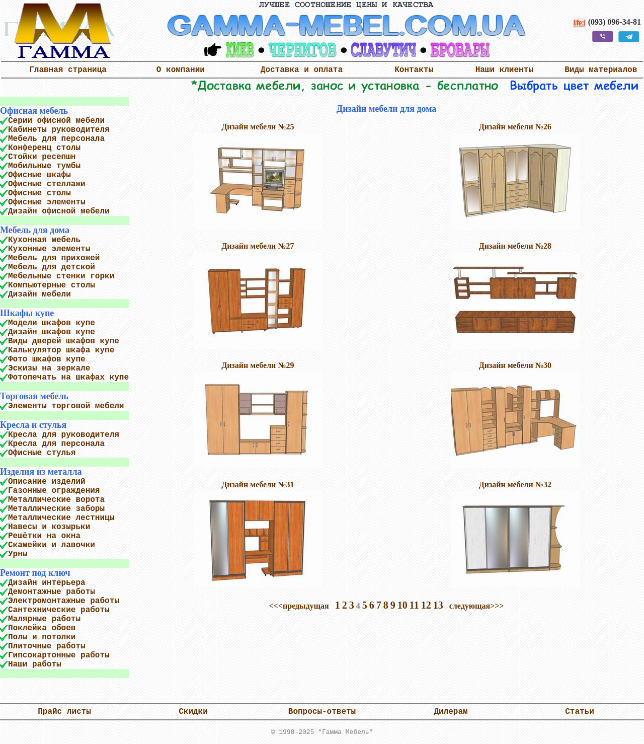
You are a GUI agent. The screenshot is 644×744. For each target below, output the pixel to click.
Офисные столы (39, 193)
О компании (180, 70)
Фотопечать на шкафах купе (68, 377)
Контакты (413, 70)
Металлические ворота (56, 499)
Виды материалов (601, 70)
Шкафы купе (27, 313)
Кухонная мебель (44, 240)
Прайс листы (64, 711)
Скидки (193, 711)
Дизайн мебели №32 (515, 484)
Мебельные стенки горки (61, 276)
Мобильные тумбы (44, 166)
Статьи (579, 711)
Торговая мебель (34, 396)
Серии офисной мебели (56, 120)
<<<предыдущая (299, 606)
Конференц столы (44, 148)
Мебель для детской (51, 267)
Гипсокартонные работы (59, 655)
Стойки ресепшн (41, 157)
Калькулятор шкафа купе (61, 350)
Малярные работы (44, 619)
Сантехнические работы (59, 610)
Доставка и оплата (302, 70)
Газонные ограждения (54, 490)
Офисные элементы (47, 202)
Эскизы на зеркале (49, 368)
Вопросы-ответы (322, 711)
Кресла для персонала (56, 444)
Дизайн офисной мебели (59, 211)
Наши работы (34, 664)
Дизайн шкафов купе (51, 332)
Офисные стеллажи (47, 184)
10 (402, 605)
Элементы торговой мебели (66, 406)
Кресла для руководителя (63, 434)
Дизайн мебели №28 (515, 246)
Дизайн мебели (39, 294)
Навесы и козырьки (49, 527)
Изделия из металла (41, 472)
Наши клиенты (504, 70)
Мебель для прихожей (54, 258)
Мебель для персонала (56, 138)
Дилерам (450, 711)
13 (438, 605)
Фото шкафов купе (47, 359)
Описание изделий (47, 481)
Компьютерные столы (51, 285)
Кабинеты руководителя (59, 129)
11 (414, 605)
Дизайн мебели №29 (257, 365)
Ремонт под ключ (35, 573)
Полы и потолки (41, 637)
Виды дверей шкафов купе (63, 341)
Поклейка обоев (41, 628)
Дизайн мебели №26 (515, 126)
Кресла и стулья (33, 425)
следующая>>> (476, 606)
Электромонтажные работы (63, 601)
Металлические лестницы (61, 518)
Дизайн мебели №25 (257, 126)
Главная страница (68, 70)
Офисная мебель (34, 111)
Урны (17, 554)
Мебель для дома (34, 230)
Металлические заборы (56, 508)
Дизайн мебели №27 (257, 246)
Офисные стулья (41, 453)
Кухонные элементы (49, 249)
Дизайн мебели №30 (515, 365)
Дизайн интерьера (47, 582)
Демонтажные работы (51, 592)
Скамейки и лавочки (51, 545)
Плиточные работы (47, 646)
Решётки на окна (44, 536)
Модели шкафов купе (51, 323)
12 (426, 605)
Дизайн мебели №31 (257, 484)
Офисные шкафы (39, 175)
